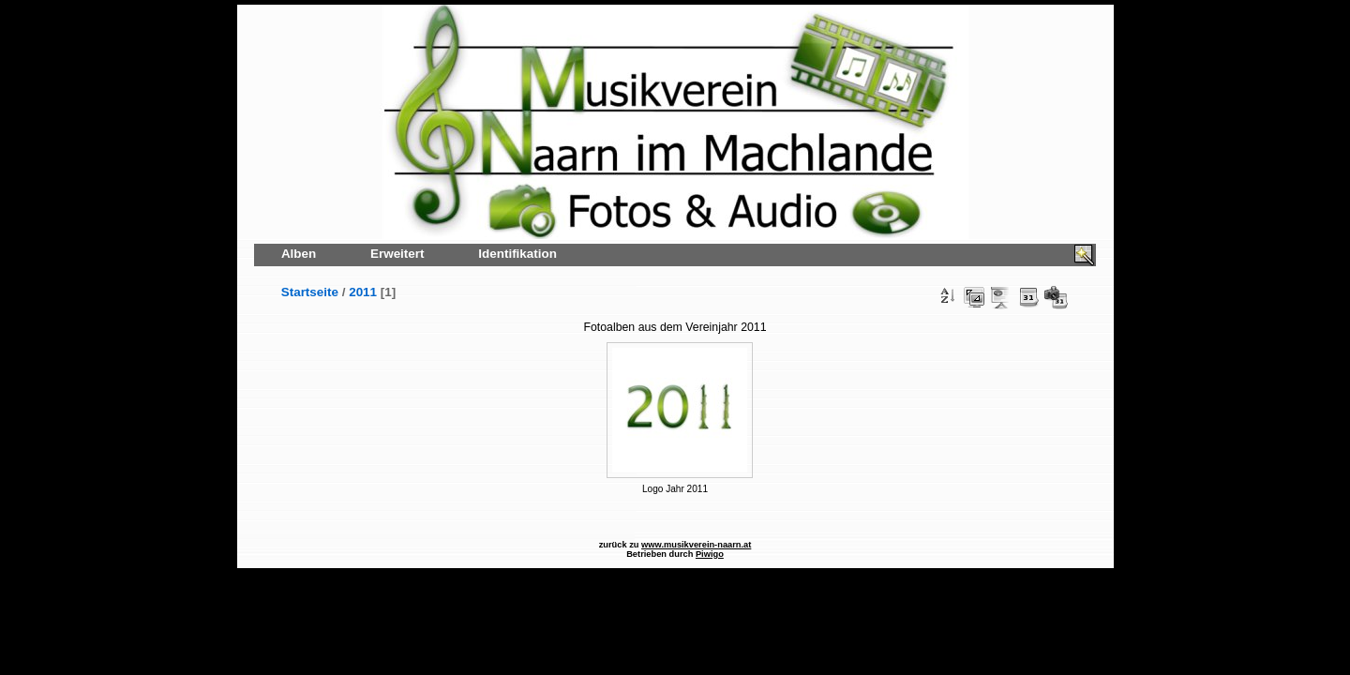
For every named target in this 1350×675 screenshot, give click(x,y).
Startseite (309, 292)
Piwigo (710, 554)
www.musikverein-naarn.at (696, 544)
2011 (363, 292)
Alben (298, 254)
